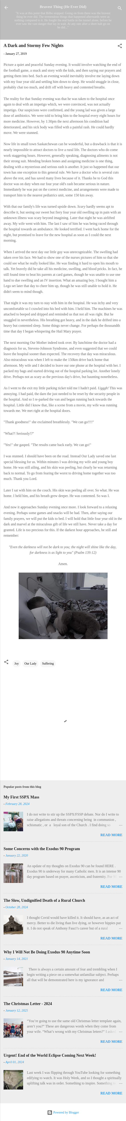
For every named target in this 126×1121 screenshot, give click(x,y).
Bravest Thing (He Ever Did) (63, 7)
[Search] (119, 9)
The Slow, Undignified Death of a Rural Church (44, 900)
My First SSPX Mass (21, 797)
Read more (111, 835)
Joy (16, 663)
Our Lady (30, 663)
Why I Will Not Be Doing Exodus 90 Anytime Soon (47, 952)
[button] (119, 46)
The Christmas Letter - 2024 (28, 1004)
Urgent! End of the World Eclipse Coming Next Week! (50, 1055)
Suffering (48, 663)
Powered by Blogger (63, 1112)
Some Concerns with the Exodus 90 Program (42, 849)
